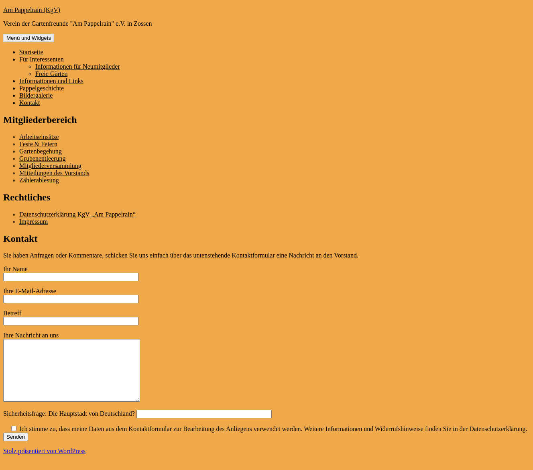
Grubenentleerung (42, 158)
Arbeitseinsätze (39, 136)
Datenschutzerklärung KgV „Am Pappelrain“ (77, 214)
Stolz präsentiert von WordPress (44, 463)
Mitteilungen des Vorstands (54, 173)
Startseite (31, 52)
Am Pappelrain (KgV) (31, 9)
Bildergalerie (36, 95)
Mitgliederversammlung (50, 165)
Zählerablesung (39, 180)
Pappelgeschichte (41, 88)
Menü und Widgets (28, 38)
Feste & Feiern (38, 144)
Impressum (33, 221)
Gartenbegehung (40, 151)
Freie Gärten (51, 73)
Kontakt (29, 102)
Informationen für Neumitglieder (77, 66)
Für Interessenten (41, 59)
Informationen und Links (51, 81)
